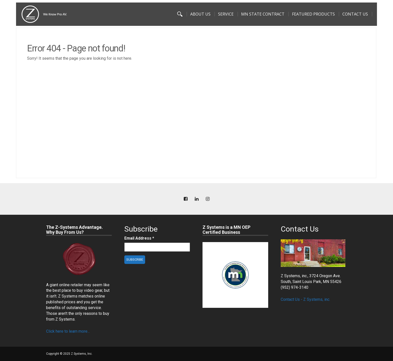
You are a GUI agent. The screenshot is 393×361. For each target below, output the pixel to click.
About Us (200, 14)
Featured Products (313, 14)
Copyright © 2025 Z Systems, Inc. (69, 353)
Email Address (139, 238)
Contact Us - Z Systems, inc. (305, 299)
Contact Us (355, 14)
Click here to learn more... (68, 331)
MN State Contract (262, 14)
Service (226, 14)
